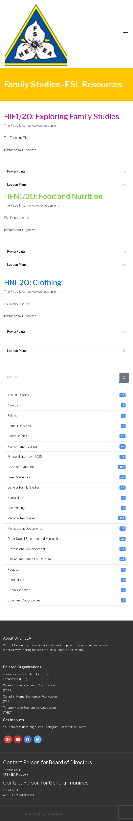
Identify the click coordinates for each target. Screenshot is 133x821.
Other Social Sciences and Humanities (66, 539)
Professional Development (66, 549)
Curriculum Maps (66, 426)
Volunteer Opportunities (66, 600)
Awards (66, 405)
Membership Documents (66, 528)
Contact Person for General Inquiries (46, 783)
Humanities (66, 498)
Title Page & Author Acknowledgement (31, 126)
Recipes (66, 570)
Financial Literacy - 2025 (66, 457)
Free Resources (66, 477)
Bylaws (66, 416)
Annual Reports (66, 395)
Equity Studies (66, 436)
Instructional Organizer (20, 150)
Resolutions (66, 580)
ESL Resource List (17, 218)
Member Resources (66, 518)
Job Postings (66, 508)
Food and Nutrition (66, 467)
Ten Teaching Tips (16, 138)
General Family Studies (66, 488)
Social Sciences (66, 590)
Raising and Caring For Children (66, 559)
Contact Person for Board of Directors (47, 762)
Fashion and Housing (66, 446)
